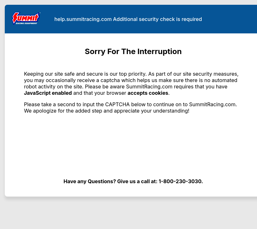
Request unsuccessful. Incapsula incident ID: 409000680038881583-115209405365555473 (128, 114)
